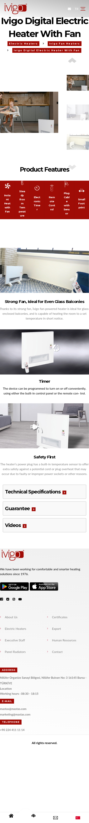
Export (56, 628)
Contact (57, 651)
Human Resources (64, 640)
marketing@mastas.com (15, 714)
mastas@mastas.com (13, 708)
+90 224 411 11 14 (12, 729)
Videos (13, 525)
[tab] (44, 491)
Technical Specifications (33, 491)
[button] (72, 167)
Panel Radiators (15, 651)
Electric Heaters (15, 628)
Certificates (59, 616)
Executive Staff (15, 640)
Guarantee (17, 508)
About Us (11, 616)
